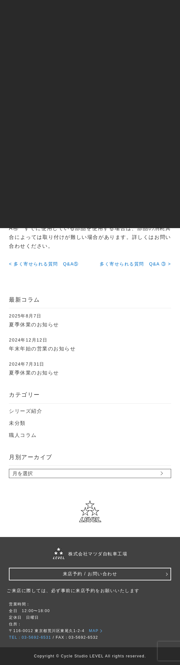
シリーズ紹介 (25, 411)
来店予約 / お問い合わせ (90, 573)
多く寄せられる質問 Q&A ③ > (135, 263)
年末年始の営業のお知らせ (42, 348)
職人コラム (23, 435)
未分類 (17, 423)
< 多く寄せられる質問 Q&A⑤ (44, 263)
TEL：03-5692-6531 (30, 637)
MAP (94, 631)
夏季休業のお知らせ (34, 324)
